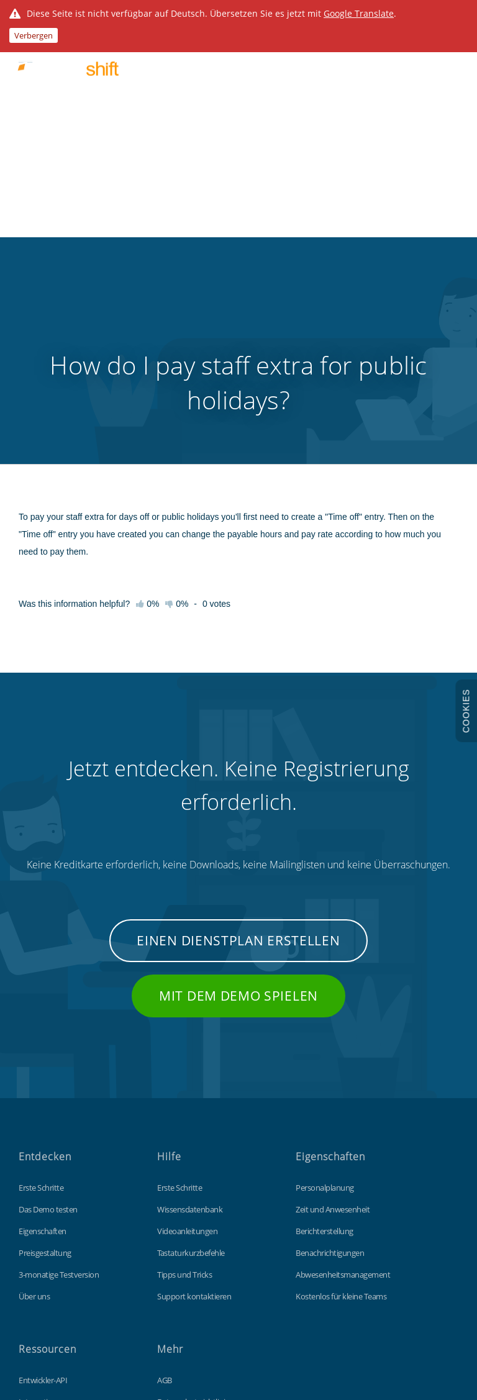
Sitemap (171, 1254)
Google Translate (359, 13)
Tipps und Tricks (184, 1061)
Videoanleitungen (187, 1018)
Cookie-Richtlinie (185, 1210)
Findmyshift (70, 1343)
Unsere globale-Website (197, 1275)
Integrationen (42, 1188)
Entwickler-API (43, 1167)
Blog (26, 1210)
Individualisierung (49, 1254)
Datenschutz (179, 1232)
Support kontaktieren (194, 1083)
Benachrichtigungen (330, 1039)
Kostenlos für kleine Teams (341, 1083)
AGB (164, 1167)
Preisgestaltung (45, 1039)
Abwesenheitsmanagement (343, 1061)
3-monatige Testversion (59, 1061)
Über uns (34, 1083)
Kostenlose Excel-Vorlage (61, 1275)
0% (176, 391)
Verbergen (33, 35)
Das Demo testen (48, 996)
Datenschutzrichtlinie (193, 1188)
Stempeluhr (39, 1232)
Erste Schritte (41, 974)
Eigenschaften (42, 1018)
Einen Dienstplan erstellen (238, 727)
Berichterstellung (324, 1018)
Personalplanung (325, 974)
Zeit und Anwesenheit (333, 996)
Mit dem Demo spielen (238, 782)
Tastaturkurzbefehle (191, 1039)
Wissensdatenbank (189, 996)
